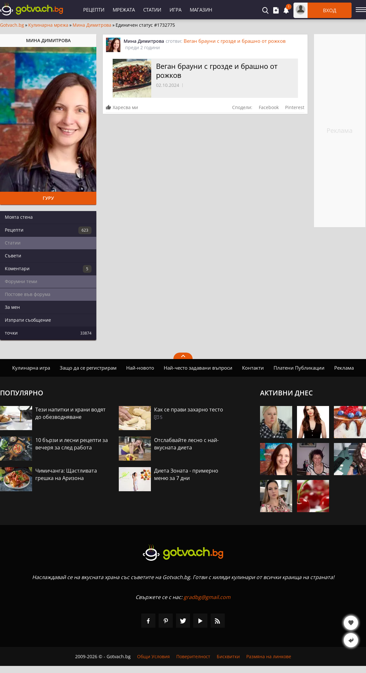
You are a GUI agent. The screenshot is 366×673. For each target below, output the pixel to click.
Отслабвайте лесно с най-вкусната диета (186, 444)
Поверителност (193, 656)
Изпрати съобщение (28, 320)
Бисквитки (228, 656)
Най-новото (140, 367)
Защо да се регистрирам (88, 367)
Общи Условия (153, 656)
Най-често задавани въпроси (198, 367)
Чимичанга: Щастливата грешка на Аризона (66, 474)
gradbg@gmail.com (207, 597)
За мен (12, 307)
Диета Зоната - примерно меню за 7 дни (186, 474)
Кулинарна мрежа (48, 25)
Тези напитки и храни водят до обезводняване (70, 413)
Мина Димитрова (92, 25)
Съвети (13, 256)
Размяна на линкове (268, 656)
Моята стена (19, 217)
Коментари (48, 269)
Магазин (201, 9)
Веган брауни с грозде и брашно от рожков (235, 41)
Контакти (253, 367)
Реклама (344, 367)
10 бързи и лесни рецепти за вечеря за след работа (71, 444)
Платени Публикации (299, 367)
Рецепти (93, 9)
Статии (152, 9)
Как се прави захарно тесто (188, 409)
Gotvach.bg (12, 25)
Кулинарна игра (31, 367)
